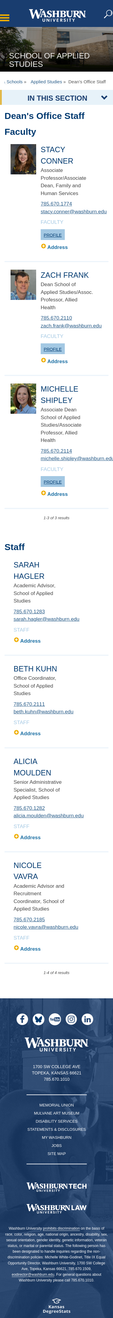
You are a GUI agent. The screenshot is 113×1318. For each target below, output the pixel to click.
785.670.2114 (56, 451)
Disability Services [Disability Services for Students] (57, 1121)
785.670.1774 (56, 204)
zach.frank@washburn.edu (71, 326)
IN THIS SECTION (57, 98)
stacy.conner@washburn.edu (74, 212)
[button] (108, 14)
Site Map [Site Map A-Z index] (57, 1153)
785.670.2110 (56, 318)
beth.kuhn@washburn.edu (44, 712)
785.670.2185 (29, 920)
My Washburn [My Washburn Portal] (56, 1137)
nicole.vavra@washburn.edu (46, 927)
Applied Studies (46, 81)
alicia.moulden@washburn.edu (49, 816)
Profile (53, 235)
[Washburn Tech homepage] (56, 1187)
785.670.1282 (29, 808)
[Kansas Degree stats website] (56, 1308)
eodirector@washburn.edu (33, 1274)
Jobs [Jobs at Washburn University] (57, 1145)
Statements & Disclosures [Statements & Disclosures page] (56, 1129)
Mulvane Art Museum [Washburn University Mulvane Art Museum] (57, 1113)
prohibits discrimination (61, 1228)
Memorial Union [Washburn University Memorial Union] (56, 1105)
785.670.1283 (29, 612)
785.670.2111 (29, 704)
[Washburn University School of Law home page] (56, 1209)
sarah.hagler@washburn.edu (47, 619)
